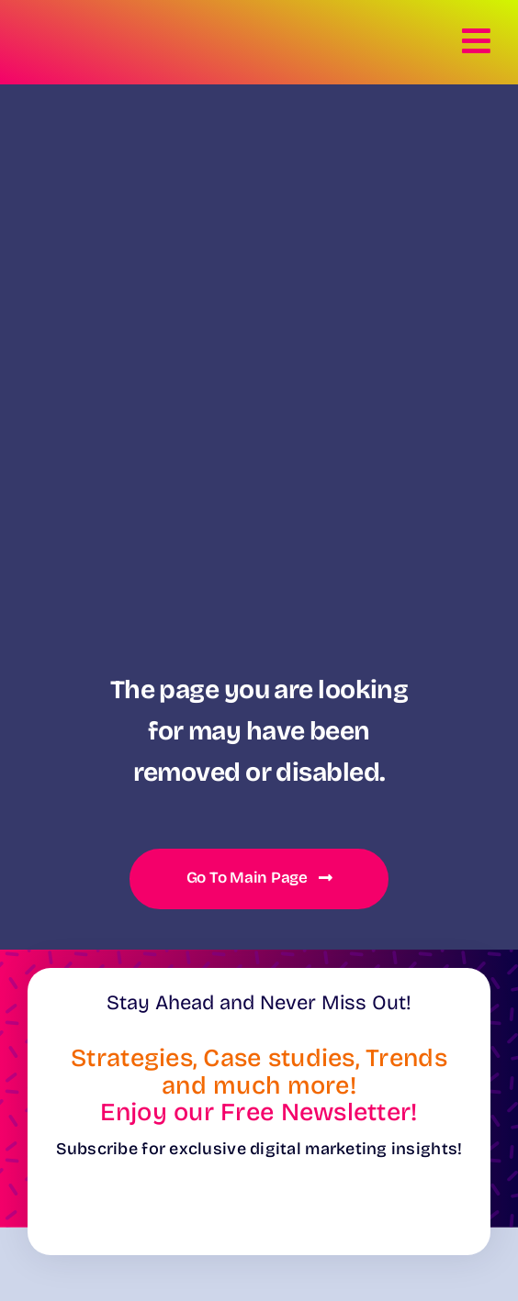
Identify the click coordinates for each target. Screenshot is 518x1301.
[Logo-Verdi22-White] (83, 28)
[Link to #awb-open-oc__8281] (477, 41)
